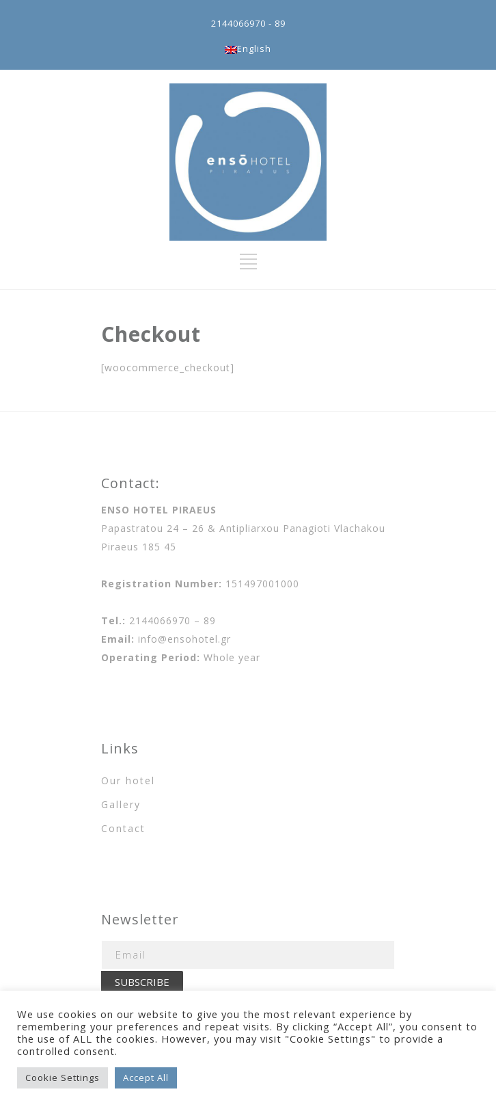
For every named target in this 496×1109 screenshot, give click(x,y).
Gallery (121, 804)
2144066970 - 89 (248, 23)
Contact (123, 828)
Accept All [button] (146, 1077)
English (248, 48)
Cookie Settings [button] (62, 1077)
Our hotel (128, 780)
